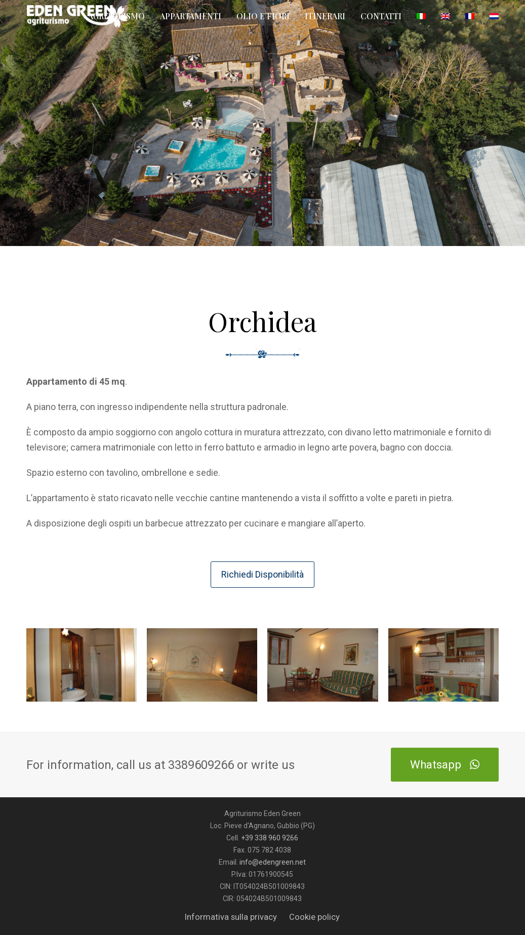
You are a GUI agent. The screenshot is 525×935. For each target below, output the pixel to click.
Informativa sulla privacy (231, 917)
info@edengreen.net (272, 862)
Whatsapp (444, 764)
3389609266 (202, 765)
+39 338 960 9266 (269, 838)
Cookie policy (314, 917)
